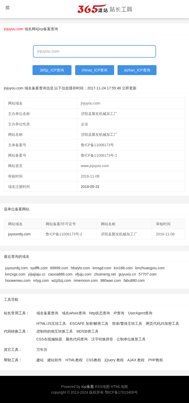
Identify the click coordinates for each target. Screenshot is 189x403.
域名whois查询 (74, 313)
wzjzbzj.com (61, 280)
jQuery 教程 (114, 360)
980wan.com (110, 280)
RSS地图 (102, 386)
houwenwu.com (17, 280)
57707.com (148, 274)
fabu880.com (134, 280)
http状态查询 (99, 313)
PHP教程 (155, 360)
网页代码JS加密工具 (162, 323)
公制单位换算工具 (131, 339)
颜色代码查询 (77, 339)
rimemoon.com (86, 280)
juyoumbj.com (19, 234)
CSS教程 (93, 360)
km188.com (123, 268)
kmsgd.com (102, 268)
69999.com (59, 268)
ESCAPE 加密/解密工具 (89, 323)
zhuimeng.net (105, 274)
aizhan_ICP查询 (137, 70)
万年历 (41, 349)
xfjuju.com (83, 274)
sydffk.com (39, 268)
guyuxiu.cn (127, 274)
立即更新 (129, 88)
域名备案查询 (47, 313)
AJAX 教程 (136, 360)
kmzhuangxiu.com (150, 268)
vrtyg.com (41, 280)
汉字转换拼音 (102, 339)
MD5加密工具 (87, 331)
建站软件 (54, 360)
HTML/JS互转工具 (51, 323)
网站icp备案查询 (45, 29)
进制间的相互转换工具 (54, 331)
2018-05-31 (90, 187)
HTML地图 (119, 386)
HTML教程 (74, 360)
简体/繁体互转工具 (127, 323)
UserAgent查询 (140, 313)
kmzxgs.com (15, 274)
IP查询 (119, 313)
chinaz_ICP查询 (95, 70)
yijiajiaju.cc (36, 274)
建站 (40, 360)
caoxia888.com (60, 274)
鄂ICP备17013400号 (121, 392)
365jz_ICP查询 (52, 70)
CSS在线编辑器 (49, 339)
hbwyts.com (80, 268)
